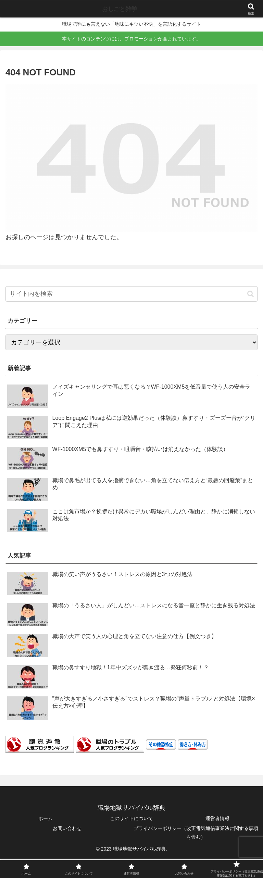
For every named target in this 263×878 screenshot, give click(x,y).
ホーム (45, 818)
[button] (250, 294)
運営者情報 (217, 818)
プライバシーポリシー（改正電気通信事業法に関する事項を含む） (196, 833)
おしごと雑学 (119, 8)
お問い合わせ (67, 828)
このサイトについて (131, 818)
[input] (131, 294)
